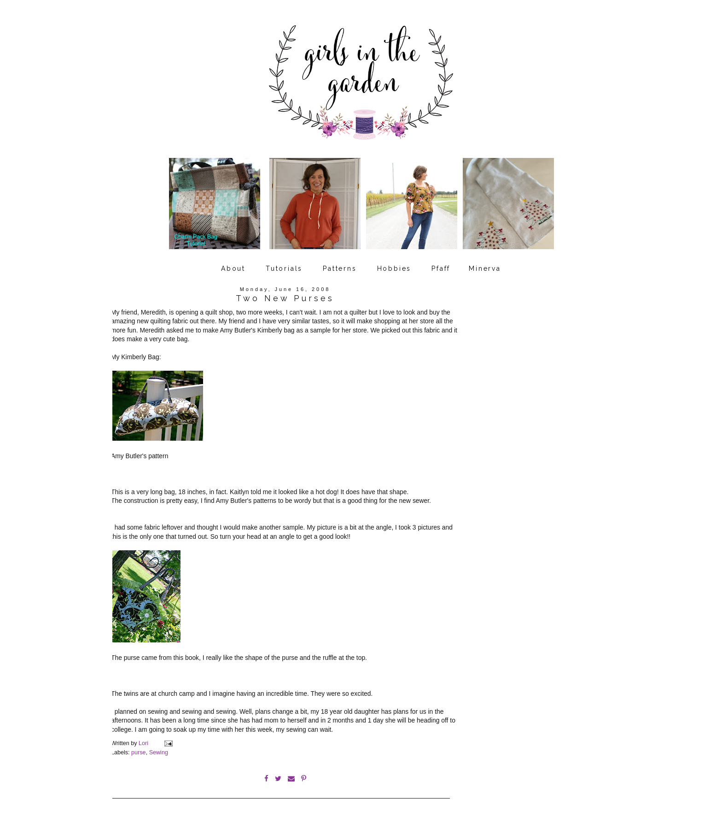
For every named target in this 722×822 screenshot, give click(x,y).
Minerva (485, 268)
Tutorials (284, 268)
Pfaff (440, 268)
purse (138, 752)
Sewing (158, 752)
